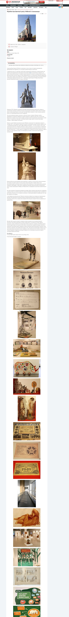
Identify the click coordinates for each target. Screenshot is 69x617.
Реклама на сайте (50, 0)
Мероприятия (13, 5)
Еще (45, 7)
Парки (13, 7)
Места (7, 5)
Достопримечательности (35, 5)
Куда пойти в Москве (11, 9)
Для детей (8, 7)
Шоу (25, 7)
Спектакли (35, 7)
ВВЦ (30, 72)
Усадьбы (21, 7)
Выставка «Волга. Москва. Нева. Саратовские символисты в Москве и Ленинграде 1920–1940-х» (26, 65)
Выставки (30, 7)
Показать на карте (10, 58)
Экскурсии (20, 5)
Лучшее (60, 5)
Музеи (17, 7)
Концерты (26, 5)
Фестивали (41, 7)
